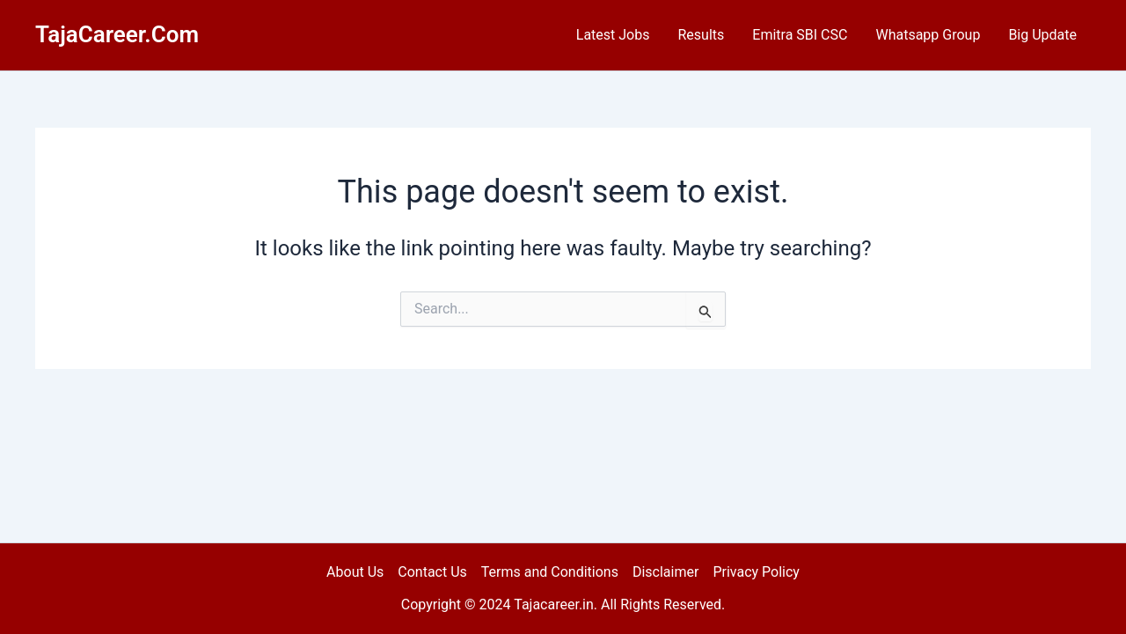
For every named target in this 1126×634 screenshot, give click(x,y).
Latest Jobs (613, 34)
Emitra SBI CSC (799, 34)
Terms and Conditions (549, 572)
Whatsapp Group (927, 34)
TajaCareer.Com (117, 34)
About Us (355, 572)
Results (700, 34)
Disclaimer (665, 572)
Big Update (1042, 34)
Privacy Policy (756, 572)
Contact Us (432, 572)
